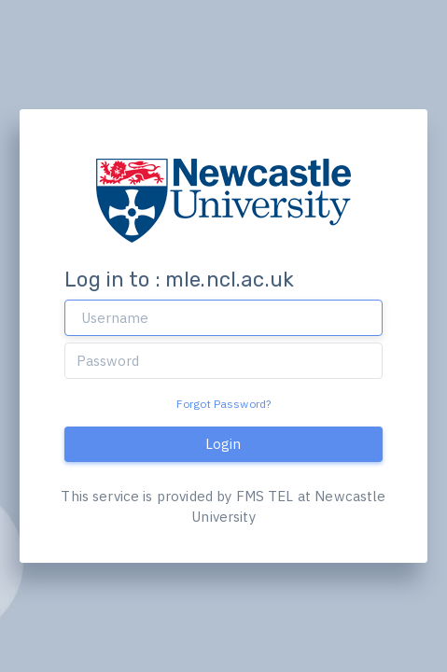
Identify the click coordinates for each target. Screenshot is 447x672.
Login (223, 444)
